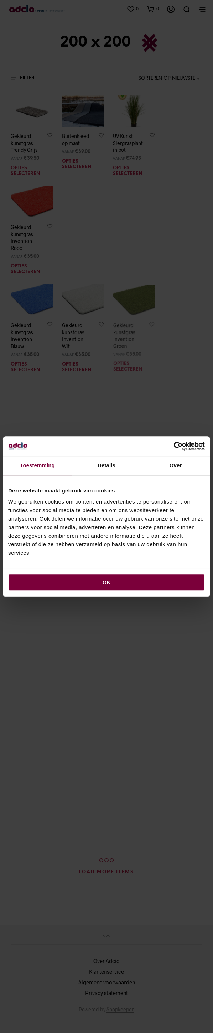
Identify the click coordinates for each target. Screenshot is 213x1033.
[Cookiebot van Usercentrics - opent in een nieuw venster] (173, 446)
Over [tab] (176, 465)
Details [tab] (106, 465)
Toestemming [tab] (37, 465)
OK (107, 582)
